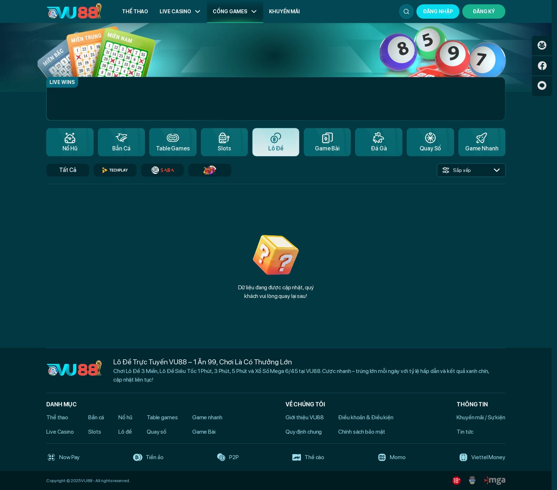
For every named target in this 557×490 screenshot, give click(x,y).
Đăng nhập (438, 11)
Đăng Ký (484, 11)
